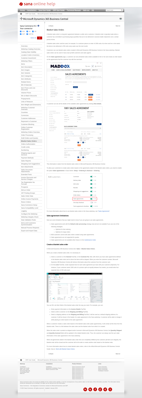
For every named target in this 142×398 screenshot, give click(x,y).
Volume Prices (26, 93)
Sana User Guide (45, 10)
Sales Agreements (103, 211)
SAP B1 (31, 34)
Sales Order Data (27, 196)
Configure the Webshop (29, 214)
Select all (33, 38)
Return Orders (26, 202)
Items (23, 64)
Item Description (26, 67)
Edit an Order (25, 190)
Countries (24, 112)
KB (93, 10)
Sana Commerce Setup (29, 205)
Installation (31, 10)
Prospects (24, 187)
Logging (24, 211)
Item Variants (25, 73)
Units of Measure (27, 102)
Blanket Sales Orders (29, 141)
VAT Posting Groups (28, 193)
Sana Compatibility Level (29, 208)
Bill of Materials (26, 85)
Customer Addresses (28, 118)
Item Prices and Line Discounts (28, 89)
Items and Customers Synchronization (28, 224)
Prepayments (25, 99)
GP (35, 31)
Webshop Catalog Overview (30, 49)
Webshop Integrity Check (29, 217)
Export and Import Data (29, 231)
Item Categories (26, 76)
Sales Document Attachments (27, 170)
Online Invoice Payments (29, 199)
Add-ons (86, 10)
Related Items (26, 82)
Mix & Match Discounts (29, 96)
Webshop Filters (26, 61)
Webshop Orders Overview (30, 132)
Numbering (25, 150)
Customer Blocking (27, 124)
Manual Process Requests (30, 228)
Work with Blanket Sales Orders (65, 349)
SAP (23, 34)
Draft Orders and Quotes (29, 138)
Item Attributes (26, 79)
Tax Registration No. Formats (28, 183)
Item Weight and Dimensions (31, 105)
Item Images (25, 70)
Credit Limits (25, 147)
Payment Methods (27, 158)
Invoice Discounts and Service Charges (28, 178)
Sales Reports (26, 161)
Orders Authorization (28, 144)
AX (30, 31)
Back (51, 26)
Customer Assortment (28, 58)
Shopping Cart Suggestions (30, 164)
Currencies (25, 115)
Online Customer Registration (27, 128)
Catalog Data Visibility (28, 52)
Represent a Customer (29, 121)
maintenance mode (90, 240)
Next (117, 26)
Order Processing (27, 135)
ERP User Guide (58, 10)
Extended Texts (26, 174)
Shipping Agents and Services (28, 154)
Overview (24, 46)
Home (22, 10)
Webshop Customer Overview (28, 108)
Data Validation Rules (28, 220)
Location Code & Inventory (30, 55)
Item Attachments (27, 167)
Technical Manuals (74, 10)
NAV (23, 31)
